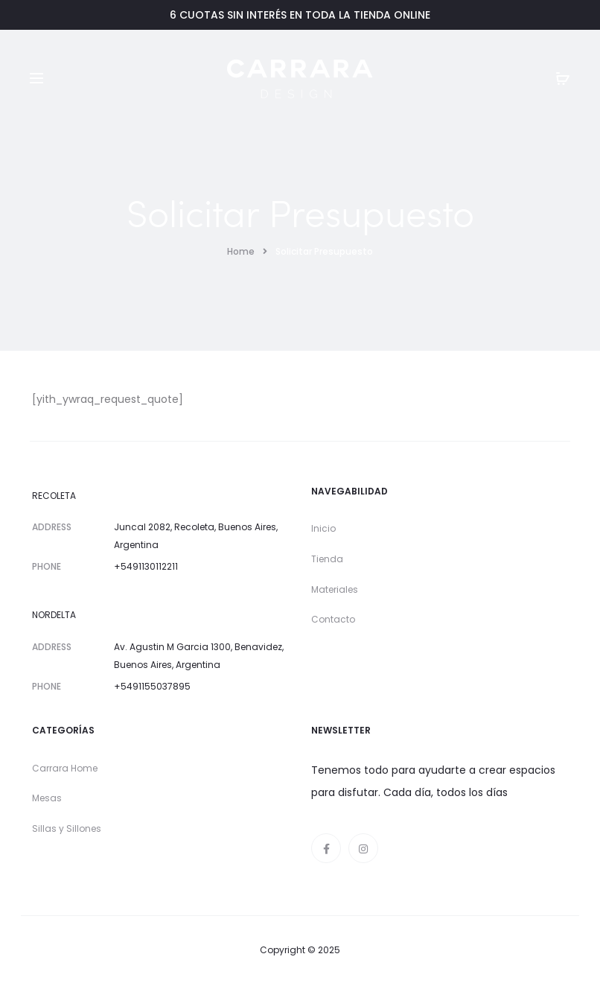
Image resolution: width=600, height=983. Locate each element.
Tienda (327, 559)
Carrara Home (65, 768)
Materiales (334, 589)
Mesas (47, 798)
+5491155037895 (152, 686)
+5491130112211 (146, 566)
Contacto (333, 619)
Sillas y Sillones (66, 828)
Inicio (323, 528)
